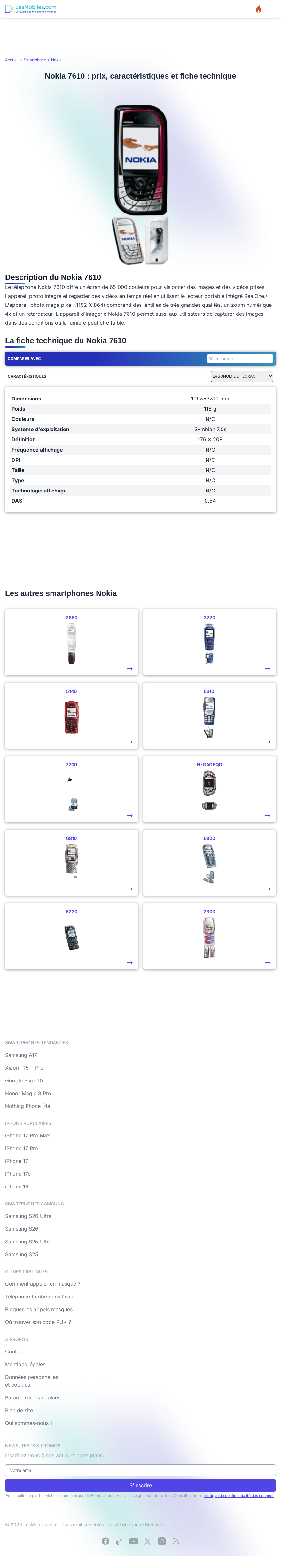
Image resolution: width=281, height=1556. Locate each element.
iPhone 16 (16, 1186)
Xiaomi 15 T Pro (24, 1067)
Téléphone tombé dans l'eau (39, 1296)
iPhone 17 (16, 1161)
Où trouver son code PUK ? (38, 1322)
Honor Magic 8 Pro (28, 1093)
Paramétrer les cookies (32, 1397)
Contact (14, 1351)
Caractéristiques (27, 376)
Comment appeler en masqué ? (42, 1284)
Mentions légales (25, 1364)
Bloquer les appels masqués (39, 1309)
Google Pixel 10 (24, 1080)
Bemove (153, 1524)
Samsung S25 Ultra (28, 1241)
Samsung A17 (21, 1055)
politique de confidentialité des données (238, 1495)
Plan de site (19, 1410)
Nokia (56, 60)
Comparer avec (24, 358)
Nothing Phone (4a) (28, 1106)
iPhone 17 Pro (21, 1148)
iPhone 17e (18, 1174)
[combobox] (238, 358)
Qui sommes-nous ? (29, 1423)
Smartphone (35, 60)
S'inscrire (140, 1485)
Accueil (12, 60)
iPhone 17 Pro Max (27, 1135)
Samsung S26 (21, 1229)
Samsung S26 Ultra (28, 1216)
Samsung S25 (21, 1254)
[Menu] (273, 9)
